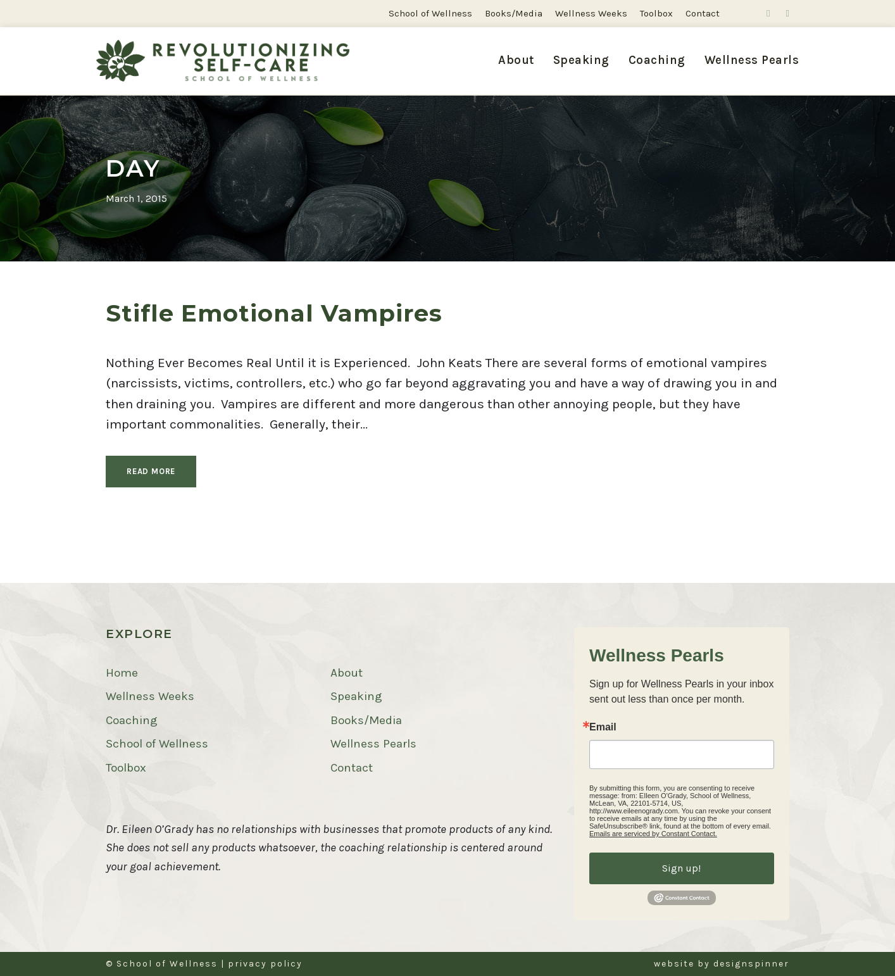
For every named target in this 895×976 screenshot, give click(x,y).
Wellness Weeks (591, 13)
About (516, 60)
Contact (702, 13)
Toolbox (656, 13)
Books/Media (513, 13)
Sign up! (681, 868)
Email (602, 727)
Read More (151, 471)
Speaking (581, 60)
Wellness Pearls (751, 60)
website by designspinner (721, 963)
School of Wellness (430, 13)
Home (122, 673)
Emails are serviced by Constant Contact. (653, 833)
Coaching (657, 60)
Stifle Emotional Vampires (274, 313)
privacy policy (265, 963)
